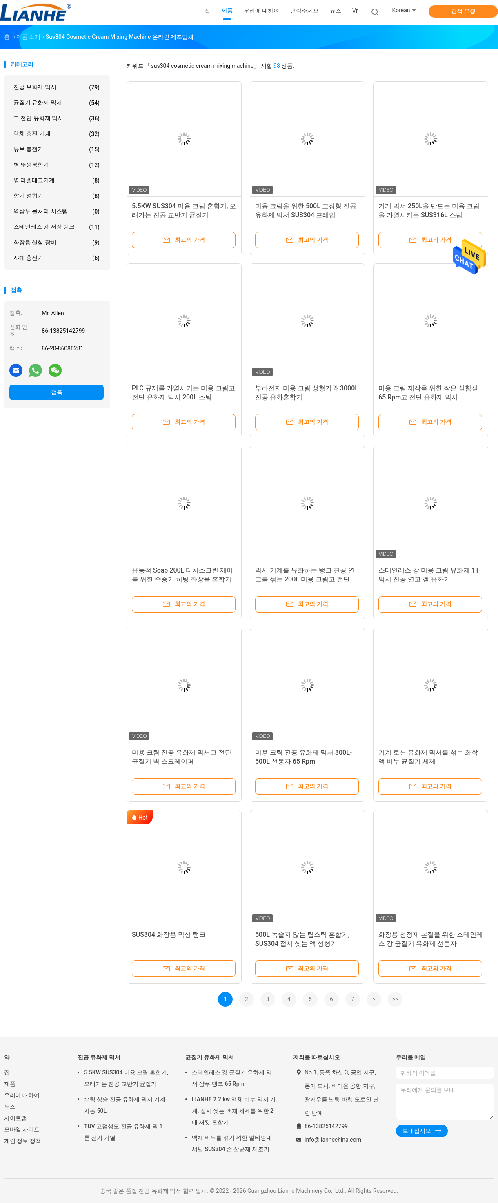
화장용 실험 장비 (56, 242)
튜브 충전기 (56, 149)
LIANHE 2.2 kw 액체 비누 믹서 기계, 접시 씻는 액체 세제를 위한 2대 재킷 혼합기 (234, 1110)
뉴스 (10, 1106)
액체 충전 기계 (56, 134)
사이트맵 (15, 1118)
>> (395, 999)
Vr (355, 10)
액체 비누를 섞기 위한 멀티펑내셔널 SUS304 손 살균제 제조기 (232, 1143)
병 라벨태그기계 (56, 180)
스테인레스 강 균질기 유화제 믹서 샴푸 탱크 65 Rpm (232, 1078)
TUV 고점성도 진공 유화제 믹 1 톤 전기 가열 (123, 1132)
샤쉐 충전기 (56, 258)
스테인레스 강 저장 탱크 (56, 227)
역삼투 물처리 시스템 (56, 211)
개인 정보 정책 (22, 1141)
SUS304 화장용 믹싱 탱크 (169, 934)
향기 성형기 (56, 196)
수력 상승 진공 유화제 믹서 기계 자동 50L (124, 1105)
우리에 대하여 (22, 1095)
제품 (10, 1083)
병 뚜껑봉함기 (56, 165)
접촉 (56, 392)
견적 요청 (463, 11)
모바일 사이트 (22, 1129)
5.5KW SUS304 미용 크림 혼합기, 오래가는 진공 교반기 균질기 (126, 1078)
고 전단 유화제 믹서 (56, 118)
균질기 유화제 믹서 (56, 103)
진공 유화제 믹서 (56, 87)
